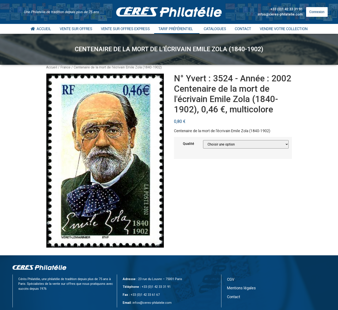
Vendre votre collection (284, 29)
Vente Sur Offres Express (125, 29)
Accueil (41, 29)
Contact (243, 29)
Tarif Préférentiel (176, 29)
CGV (230, 279)
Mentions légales (241, 288)
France (65, 67)
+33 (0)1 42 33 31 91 (286, 9)
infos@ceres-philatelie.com (280, 14)
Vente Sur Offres (76, 29)
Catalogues (215, 29)
